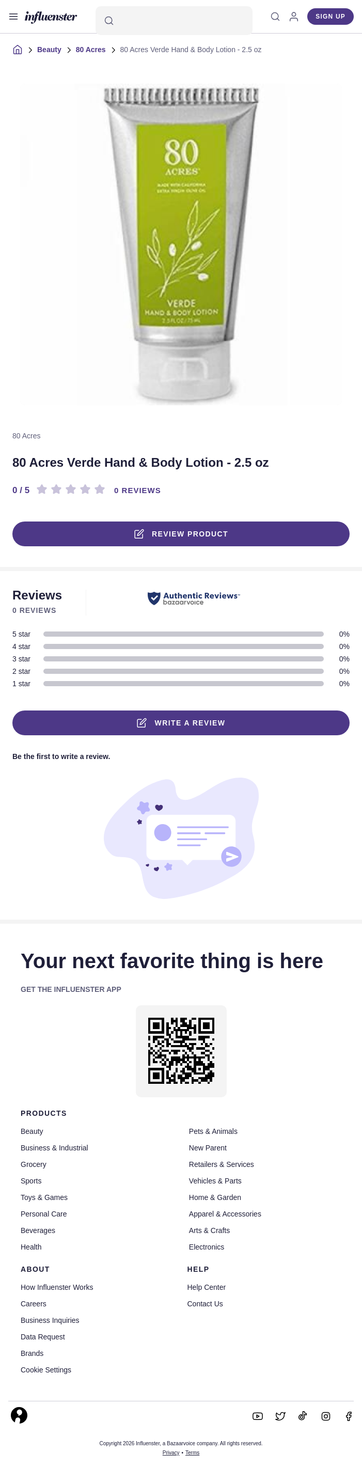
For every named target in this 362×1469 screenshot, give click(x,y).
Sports (31, 1181)
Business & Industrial (54, 1148)
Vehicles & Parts (215, 1181)
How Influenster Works (57, 1287)
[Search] (174, 20)
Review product (181, 534)
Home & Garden (215, 1197)
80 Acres (91, 49)
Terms (192, 1453)
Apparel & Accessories (225, 1214)
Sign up (330, 16)
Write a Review (181, 723)
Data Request (43, 1337)
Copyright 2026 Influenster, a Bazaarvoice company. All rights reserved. (180, 1443)
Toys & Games (44, 1197)
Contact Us (205, 1304)
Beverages (38, 1230)
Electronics (206, 1247)
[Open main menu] (13, 16)
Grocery (33, 1164)
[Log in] (294, 16)
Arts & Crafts (209, 1230)
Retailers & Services (221, 1164)
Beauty (49, 49)
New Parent (208, 1148)
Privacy (171, 1453)
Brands (32, 1353)
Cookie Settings (46, 1370)
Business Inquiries (50, 1320)
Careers (33, 1304)
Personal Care (44, 1214)
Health (31, 1247)
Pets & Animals (213, 1131)
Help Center (206, 1287)
